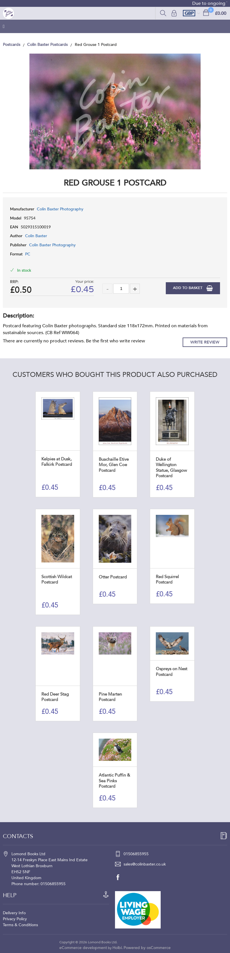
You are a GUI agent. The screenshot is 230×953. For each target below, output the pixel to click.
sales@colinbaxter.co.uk (145, 864)
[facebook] (120, 877)
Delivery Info (14, 913)
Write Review (204, 342)
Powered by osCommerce (147, 947)
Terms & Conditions (20, 925)
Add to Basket (188, 287)
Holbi (117, 947)
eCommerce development (83, 947)
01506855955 (136, 854)
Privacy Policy (15, 919)
